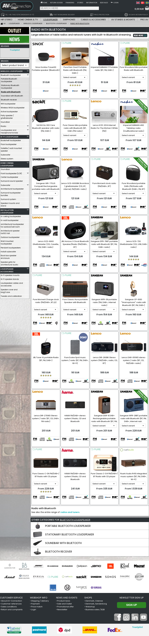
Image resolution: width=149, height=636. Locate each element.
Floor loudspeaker (8, 143)
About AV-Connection (11, 564)
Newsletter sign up (131, 561)
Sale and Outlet (64, 567)
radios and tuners (69, 475)
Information (91, 2)
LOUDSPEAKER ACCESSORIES (6, 269)
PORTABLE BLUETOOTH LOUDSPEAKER (68, 489)
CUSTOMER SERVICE (11, 561)
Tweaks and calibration (11, 295)
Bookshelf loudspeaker (11, 139)
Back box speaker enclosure (8, 256)
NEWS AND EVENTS (66, 561)
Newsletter (62, 573)
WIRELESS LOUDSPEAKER (11, 70)
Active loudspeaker (9, 111)
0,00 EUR (139, 9)
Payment (35, 567)
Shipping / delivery (40, 564)
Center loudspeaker (9, 176)
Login (115, 2)
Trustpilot (15, 50)
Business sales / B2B (95, 573)
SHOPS (88, 561)
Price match (36, 570)
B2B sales (104, 2)
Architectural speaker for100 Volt (10, 231)
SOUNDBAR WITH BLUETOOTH (63, 506)
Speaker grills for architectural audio (9, 262)
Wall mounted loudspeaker (7, 241)
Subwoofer (5, 154)
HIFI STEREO (6, 19)
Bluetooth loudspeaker (11, 74)
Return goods (56, 2)
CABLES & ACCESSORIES (93, 19)
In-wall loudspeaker (9, 219)
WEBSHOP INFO (38, 561)
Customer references (11, 567)
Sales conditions (9, 570)
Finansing (70, 2)
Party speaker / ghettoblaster (7, 116)
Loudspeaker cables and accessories (12, 283)
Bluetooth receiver (9, 99)
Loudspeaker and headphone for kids (9, 130)
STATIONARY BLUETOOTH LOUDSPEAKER (69, 498)
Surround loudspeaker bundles (11, 193)
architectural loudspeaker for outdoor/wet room (12, 224)
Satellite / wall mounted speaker (11, 148)
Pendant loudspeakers (11, 247)
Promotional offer (65, 570)
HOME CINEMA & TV (28, 19)
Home (44, 2)
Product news (63, 564)
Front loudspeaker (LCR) (11, 173)
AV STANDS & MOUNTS (123, 19)
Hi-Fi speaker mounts (10, 274)
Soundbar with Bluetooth (12, 95)
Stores (80, 2)
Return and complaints (12, 573)
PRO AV (144, 19)
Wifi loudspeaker (8, 103)
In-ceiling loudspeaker (11, 215)
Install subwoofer (8, 251)
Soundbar (5, 121)
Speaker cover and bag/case (9, 290)
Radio (3, 125)
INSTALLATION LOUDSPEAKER (7, 210)
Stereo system (7, 158)
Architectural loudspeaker (12, 188)
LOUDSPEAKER (50, 19)
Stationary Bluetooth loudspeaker (10, 85)
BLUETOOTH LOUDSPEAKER (75, 483)
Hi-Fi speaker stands (10, 278)
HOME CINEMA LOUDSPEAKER (7, 163)
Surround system (8, 198)
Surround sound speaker (12, 180)
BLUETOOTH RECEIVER (58, 515)
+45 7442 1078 (113, 615)
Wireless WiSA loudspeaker (12, 107)
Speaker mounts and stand (10, 203)
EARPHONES (69, 19)
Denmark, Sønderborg (96, 567)
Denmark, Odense (94, 564)
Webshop (90, 570)
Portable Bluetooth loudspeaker (9, 79)
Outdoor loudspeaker (10, 236)
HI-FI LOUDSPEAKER (9, 136)
